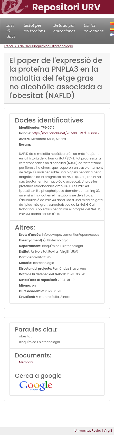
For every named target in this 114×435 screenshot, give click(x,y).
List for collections (93, 28)
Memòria (26, 362)
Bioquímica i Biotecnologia (52, 46)
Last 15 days (10, 31)
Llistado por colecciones (64, 28)
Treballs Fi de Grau (18, 46)
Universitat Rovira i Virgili (93, 430)
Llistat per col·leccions (34, 28)
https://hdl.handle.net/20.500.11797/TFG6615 (65, 133)
